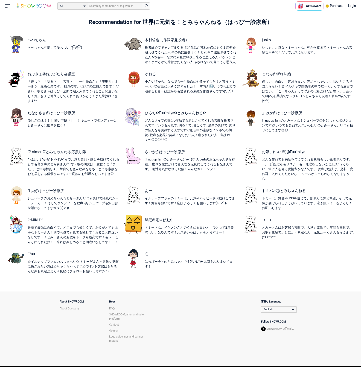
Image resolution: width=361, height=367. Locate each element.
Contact (114, 324)
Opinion (114, 330)
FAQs (112, 308)
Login (352, 6)
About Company (69, 308)
